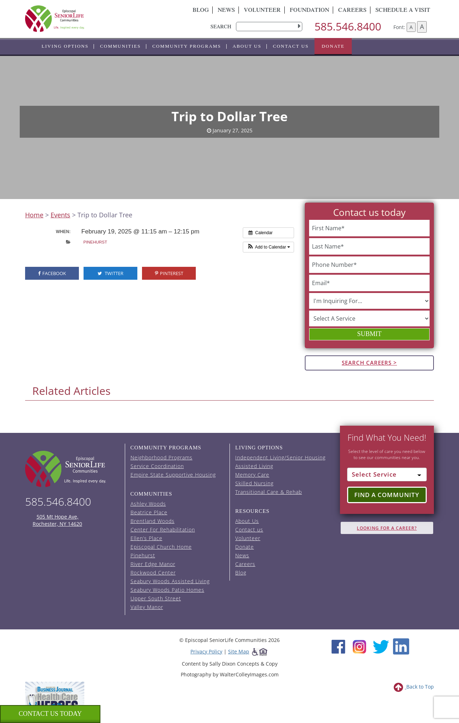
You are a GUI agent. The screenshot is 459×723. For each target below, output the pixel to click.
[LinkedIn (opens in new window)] (401, 645)
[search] (269, 26)
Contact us (291, 46)
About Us (247, 46)
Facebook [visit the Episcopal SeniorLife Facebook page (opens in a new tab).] (52, 273)
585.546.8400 (347, 26)
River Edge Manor (153, 564)
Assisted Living (254, 466)
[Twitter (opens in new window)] (381, 645)
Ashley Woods (148, 503)
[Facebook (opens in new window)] (338, 645)
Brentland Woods (153, 521)
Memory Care (252, 474)
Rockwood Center (153, 572)
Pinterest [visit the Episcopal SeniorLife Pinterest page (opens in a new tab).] (169, 273)
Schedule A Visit (402, 11)
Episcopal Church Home (161, 546)
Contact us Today (50, 713)
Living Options (65, 46)
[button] (268, 247)
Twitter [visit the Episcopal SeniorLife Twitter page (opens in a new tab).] (110, 273)
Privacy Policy (206, 651)
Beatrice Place (149, 512)
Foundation (309, 11)
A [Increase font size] (422, 26)
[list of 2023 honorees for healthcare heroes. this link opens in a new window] (54, 700)
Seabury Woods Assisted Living (170, 581)
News (226, 11)
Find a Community (386, 495)
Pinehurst (95, 242)
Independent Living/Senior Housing (280, 457)
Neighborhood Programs (162, 457)
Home (34, 215)
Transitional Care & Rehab (268, 491)
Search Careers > (369, 362)
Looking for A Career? (387, 528)
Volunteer (262, 11)
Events (60, 215)
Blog (201, 11)
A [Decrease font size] (411, 27)
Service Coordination (157, 466)
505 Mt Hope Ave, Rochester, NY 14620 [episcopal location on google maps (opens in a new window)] (57, 520)
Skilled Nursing (254, 483)
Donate (333, 46)
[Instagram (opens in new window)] (359, 645)
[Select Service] (387, 474)
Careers (352, 11)
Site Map (238, 651)
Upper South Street (156, 598)
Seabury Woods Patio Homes (167, 589)
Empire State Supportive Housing (173, 474)
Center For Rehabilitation (163, 529)
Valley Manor (147, 607)
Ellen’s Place (146, 538)
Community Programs (186, 46)
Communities (120, 46)
